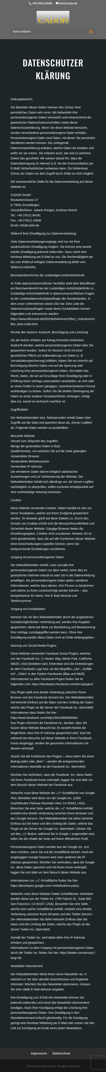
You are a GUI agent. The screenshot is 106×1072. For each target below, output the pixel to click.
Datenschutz (61, 1053)
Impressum (39, 1053)
